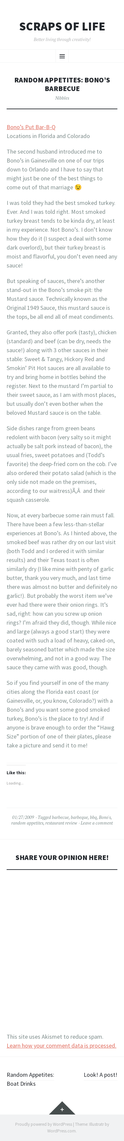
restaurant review (61, 823)
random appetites (27, 823)
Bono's (105, 817)
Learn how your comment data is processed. (61, 1045)
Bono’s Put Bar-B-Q (31, 127)
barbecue (60, 817)
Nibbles (62, 98)
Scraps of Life (62, 26)
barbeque (79, 817)
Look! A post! (100, 1074)
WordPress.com (61, 1131)
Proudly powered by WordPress (43, 1124)
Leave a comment (97, 823)
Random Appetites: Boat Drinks (30, 1079)
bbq (93, 817)
